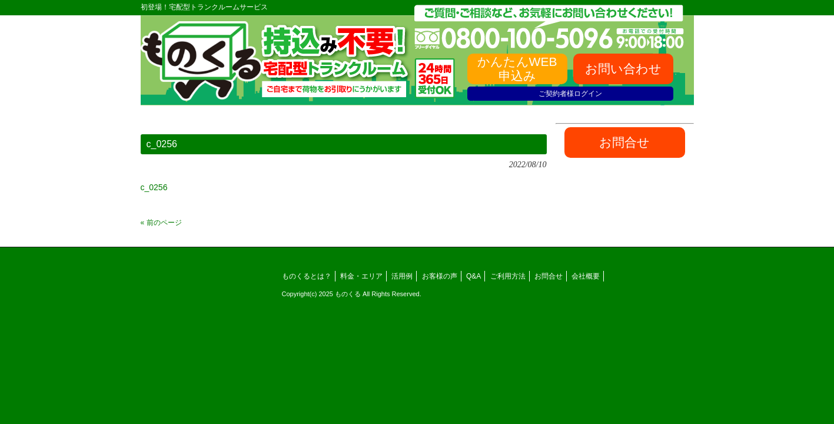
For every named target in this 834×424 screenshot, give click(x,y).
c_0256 (154, 187)
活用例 (402, 276)
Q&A (473, 276)
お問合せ (548, 276)
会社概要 (585, 276)
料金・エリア (361, 276)
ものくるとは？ (306, 276)
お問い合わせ (623, 68)
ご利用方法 (508, 276)
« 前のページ (161, 222)
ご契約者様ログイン (570, 94)
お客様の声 (439, 276)
